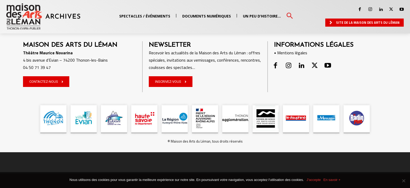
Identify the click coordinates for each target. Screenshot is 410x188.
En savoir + (331, 180)
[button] (289, 16)
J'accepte (313, 180)
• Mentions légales (290, 53)
